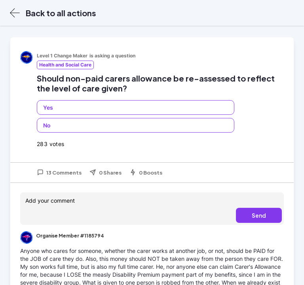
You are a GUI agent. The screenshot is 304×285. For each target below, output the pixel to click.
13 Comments (59, 172)
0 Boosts (145, 172)
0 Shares (105, 172)
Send (259, 215)
